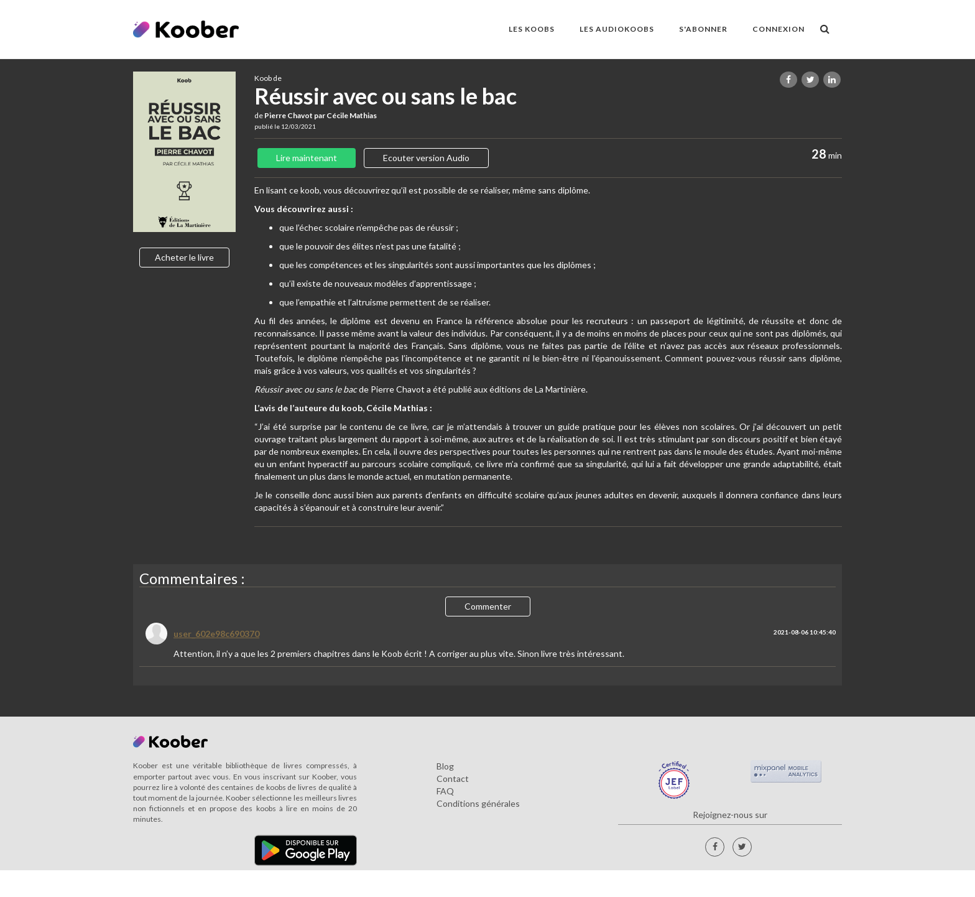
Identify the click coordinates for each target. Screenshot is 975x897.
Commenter (487, 606)
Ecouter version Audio (426, 157)
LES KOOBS (532, 29)
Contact (453, 778)
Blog (445, 766)
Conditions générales (478, 803)
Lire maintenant (306, 157)
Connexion (778, 29)
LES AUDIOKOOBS (617, 29)
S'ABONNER (703, 29)
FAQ (445, 791)
